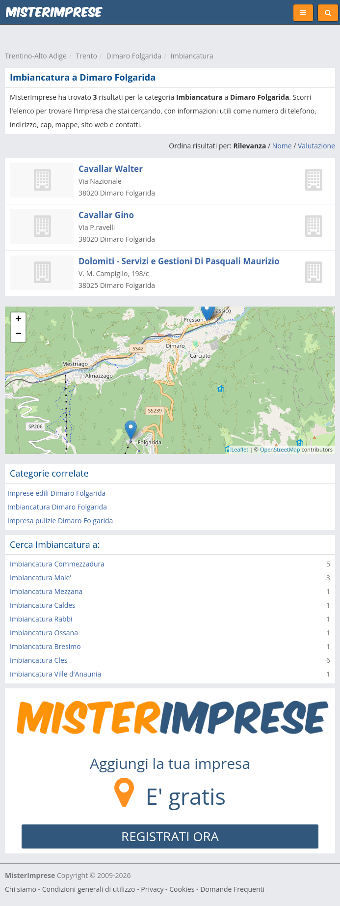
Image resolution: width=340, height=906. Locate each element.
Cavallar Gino (106, 215)
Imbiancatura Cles (38, 660)
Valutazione (316, 145)
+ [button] (18, 319)
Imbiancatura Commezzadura (57, 563)
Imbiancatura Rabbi (41, 618)
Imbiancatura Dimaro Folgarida (57, 506)
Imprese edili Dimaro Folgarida (56, 493)
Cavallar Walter (110, 168)
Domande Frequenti (232, 889)
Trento (86, 55)
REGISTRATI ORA (170, 836)
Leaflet (240, 449)
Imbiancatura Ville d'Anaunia (55, 674)
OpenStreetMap (280, 449)
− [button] (18, 334)
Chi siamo (20, 889)
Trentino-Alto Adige (36, 55)
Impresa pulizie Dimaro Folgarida (60, 520)
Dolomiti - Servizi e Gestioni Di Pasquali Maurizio (179, 261)
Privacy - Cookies (167, 889)
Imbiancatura (192, 55)
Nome (282, 145)
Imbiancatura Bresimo (45, 646)
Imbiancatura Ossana (44, 632)
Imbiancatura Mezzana (46, 591)
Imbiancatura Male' (40, 577)
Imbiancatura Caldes (43, 605)
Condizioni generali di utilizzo (88, 889)
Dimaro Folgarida (133, 55)
